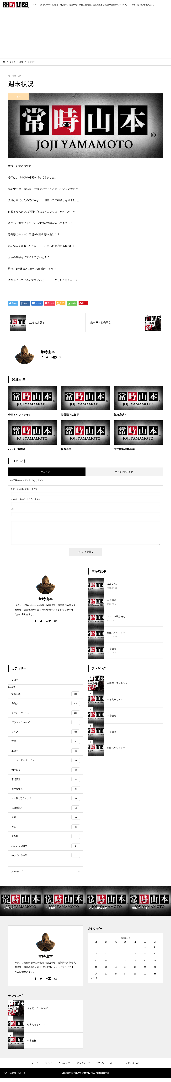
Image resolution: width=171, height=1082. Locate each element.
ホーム (35, 1067)
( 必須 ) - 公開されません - (26, 499)
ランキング (64, 1067)
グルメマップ (83, 1067)
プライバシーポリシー (107, 1067)
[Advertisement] (85, 34)
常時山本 (45, 599)
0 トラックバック (124, 471)
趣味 (19, 97)
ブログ (48, 1067)
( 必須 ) (24, 489)
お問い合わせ (132, 1067)
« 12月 (94, 982)
